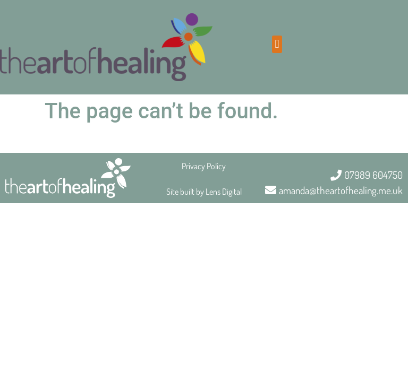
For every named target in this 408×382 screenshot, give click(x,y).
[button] (277, 44)
